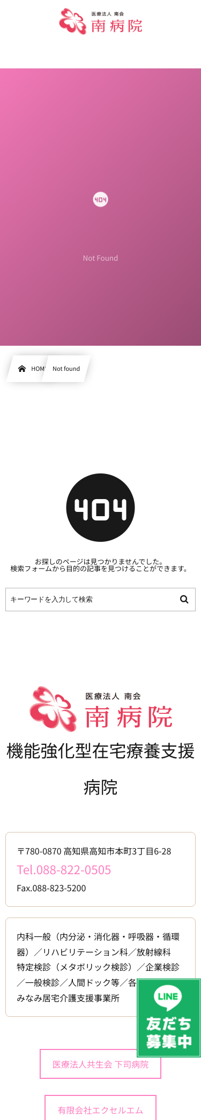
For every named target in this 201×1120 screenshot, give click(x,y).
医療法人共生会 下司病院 (101, 1063)
